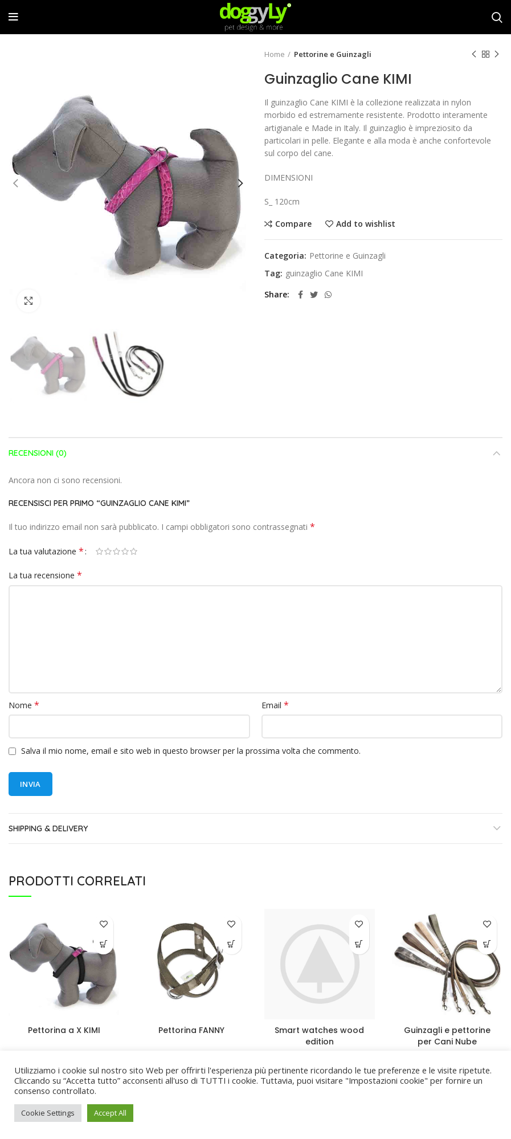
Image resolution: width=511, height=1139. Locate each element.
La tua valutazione (46, 551)
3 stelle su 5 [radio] (116, 551)
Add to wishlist (365, 224)
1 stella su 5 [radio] (99, 551)
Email (275, 705)
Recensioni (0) (38, 453)
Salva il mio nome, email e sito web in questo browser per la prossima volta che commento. (191, 750)
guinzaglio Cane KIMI (324, 274)
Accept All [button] (110, 1113)
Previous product (474, 54)
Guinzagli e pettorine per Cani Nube (447, 1035)
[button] (359, 944)
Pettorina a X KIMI (64, 1030)
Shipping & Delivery (48, 828)
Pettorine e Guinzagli (332, 54)
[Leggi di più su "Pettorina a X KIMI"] (103, 944)
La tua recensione (45, 575)
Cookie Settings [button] (48, 1113)
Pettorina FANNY (191, 1030)
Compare (293, 224)
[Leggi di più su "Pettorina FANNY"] (232, 944)
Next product (496, 54)
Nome (24, 705)
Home (274, 54)
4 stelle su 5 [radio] (125, 551)
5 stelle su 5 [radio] (133, 551)
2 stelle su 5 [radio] (108, 551)
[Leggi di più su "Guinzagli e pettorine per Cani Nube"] (487, 944)
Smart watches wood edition (319, 1035)
